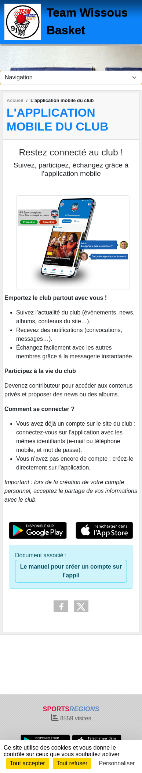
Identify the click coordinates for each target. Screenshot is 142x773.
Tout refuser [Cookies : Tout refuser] (72, 763)
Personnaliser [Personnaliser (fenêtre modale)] (117, 763)
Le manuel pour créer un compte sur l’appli (71, 570)
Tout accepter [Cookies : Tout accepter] (27, 763)
